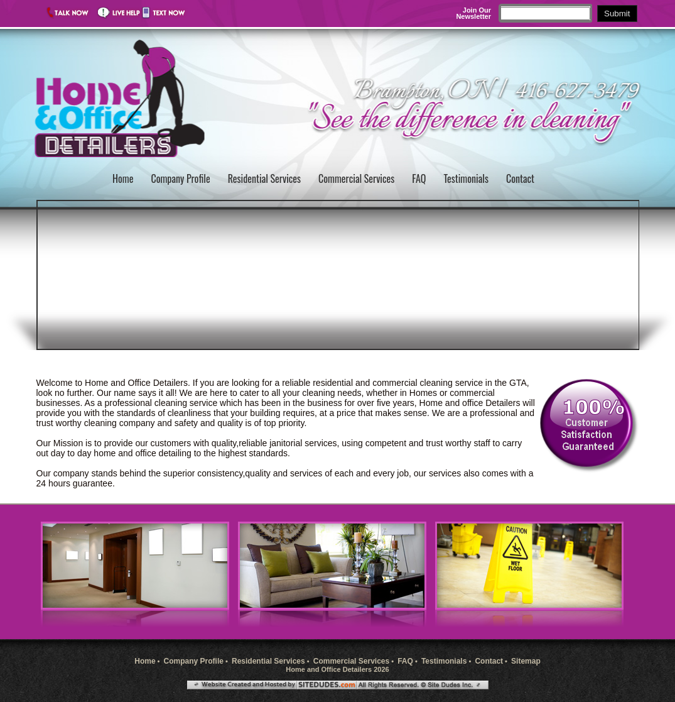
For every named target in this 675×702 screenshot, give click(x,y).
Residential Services (264, 178)
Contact (520, 178)
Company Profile (180, 178)
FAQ (419, 178)
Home (122, 178)
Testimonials (465, 178)
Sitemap (526, 661)
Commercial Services (356, 178)
